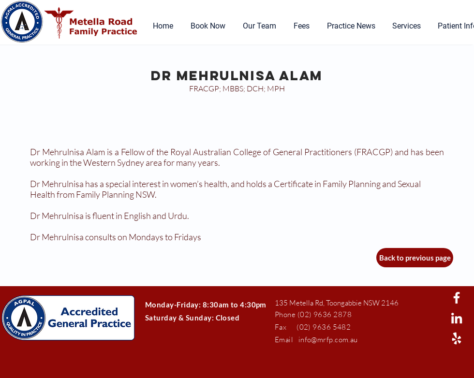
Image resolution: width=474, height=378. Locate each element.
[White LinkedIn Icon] (456, 318)
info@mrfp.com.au (328, 339)
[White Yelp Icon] (456, 338)
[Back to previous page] (414, 257)
